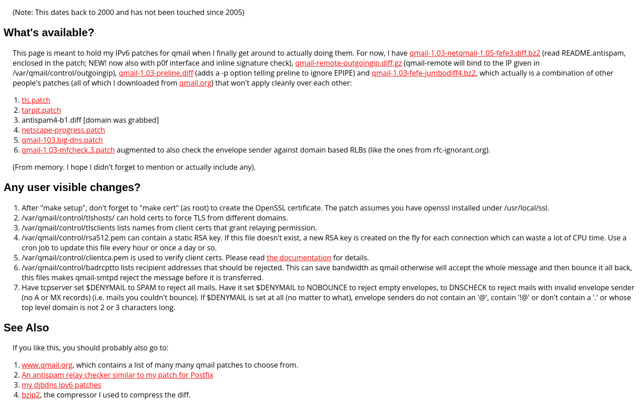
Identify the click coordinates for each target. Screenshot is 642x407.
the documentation (299, 258)
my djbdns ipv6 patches (61, 385)
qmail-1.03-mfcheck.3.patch (68, 150)
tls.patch (36, 100)
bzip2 (31, 395)
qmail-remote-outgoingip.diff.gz (348, 63)
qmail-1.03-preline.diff (156, 73)
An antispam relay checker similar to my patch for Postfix (117, 375)
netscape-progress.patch (63, 130)
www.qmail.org (47, 365)
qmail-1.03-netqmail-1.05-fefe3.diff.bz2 (474, 53)
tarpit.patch (41, 110)
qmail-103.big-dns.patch (62, 140)
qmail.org (195, 83)
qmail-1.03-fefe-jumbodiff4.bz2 (424, 73)
